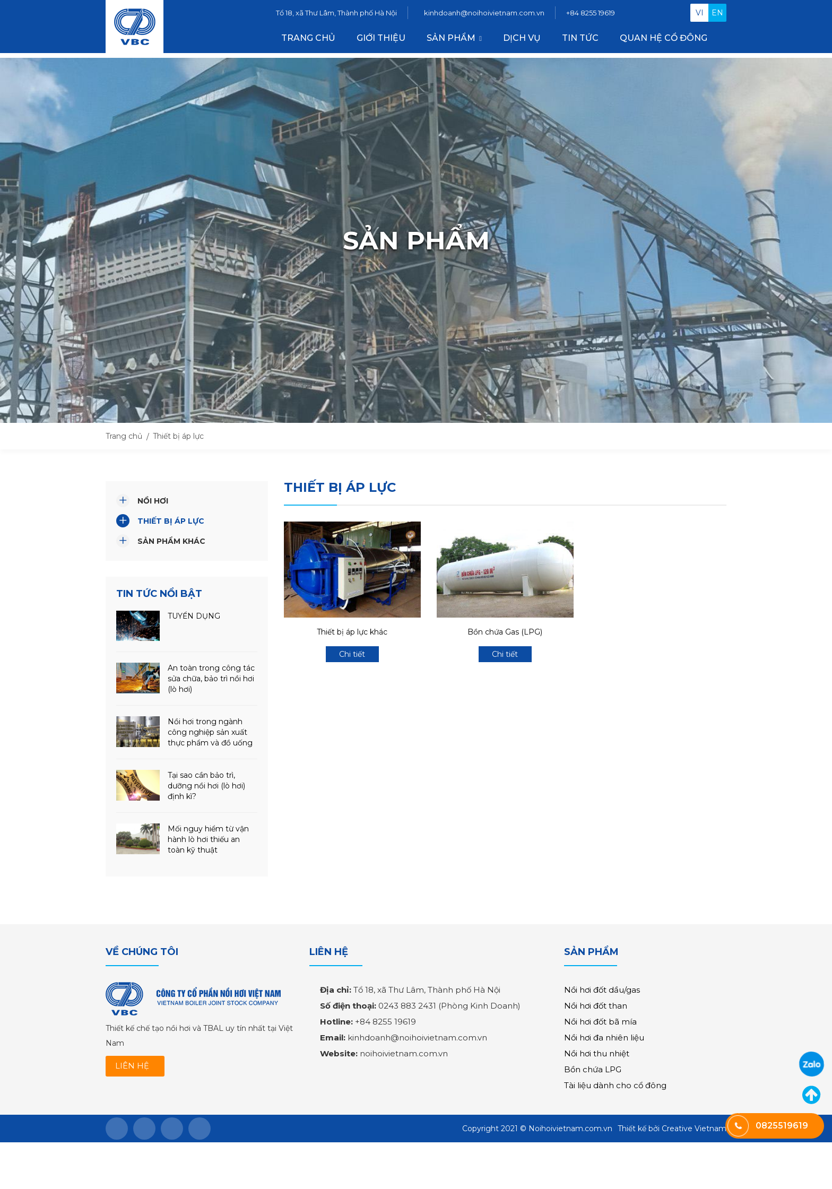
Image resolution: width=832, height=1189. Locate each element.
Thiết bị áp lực (170, 521)
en (717, 15)
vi (700, 15)
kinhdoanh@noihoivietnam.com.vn (484, 15)
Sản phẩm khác (171, 541)
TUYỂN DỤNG (194, 616)
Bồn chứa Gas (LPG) (504, 632)
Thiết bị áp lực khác (352, 632)
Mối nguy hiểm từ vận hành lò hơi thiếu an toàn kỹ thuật (208, 839)
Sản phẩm (451, 40)
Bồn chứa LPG (592, 1069)
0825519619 (812, 1064)
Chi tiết (352, 654)
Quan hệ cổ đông (663, 40)
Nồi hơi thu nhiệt (596, 1053)
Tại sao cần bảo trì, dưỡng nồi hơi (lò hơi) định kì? (206, 785)
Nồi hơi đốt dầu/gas (602, 990)
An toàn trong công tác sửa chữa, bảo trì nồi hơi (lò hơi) (211, 678)
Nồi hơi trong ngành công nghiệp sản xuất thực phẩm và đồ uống (210, 732)
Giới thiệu (381, 40)
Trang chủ (308, 40)
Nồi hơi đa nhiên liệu (604, 1037)
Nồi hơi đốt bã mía (600, 1022)
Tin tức (580, 40)
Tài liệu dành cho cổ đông (615, 1085)
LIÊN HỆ (133, 1066)
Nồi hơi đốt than (595, 1006)
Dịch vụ (522, 40)
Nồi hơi (152, 501)
